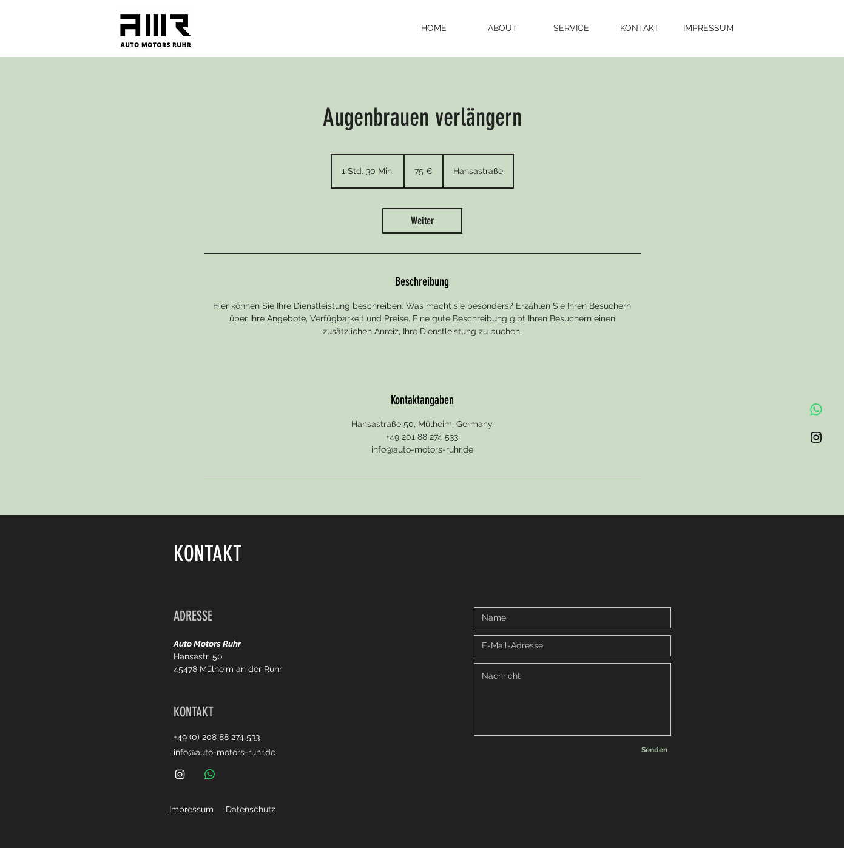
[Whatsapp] (816, 409)
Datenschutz (250, 809)
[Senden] (654, 749)
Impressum (191, 809)
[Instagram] (816, 437)
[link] (422, 221)
